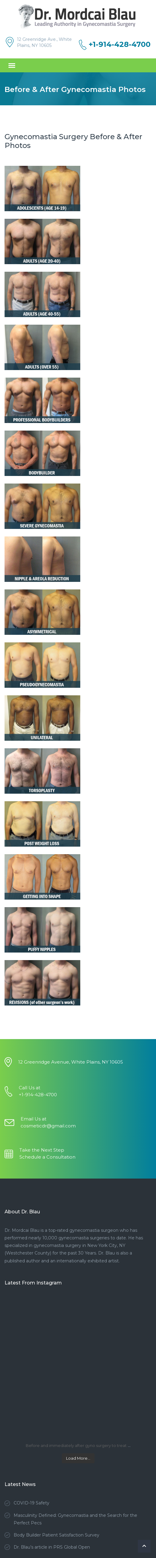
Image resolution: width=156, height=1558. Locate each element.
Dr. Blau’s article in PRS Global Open (52, 1547)
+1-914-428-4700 (120, 44)
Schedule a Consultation (47, 1157)
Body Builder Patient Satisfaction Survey (56, 1535)
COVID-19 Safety (31, 1503)
